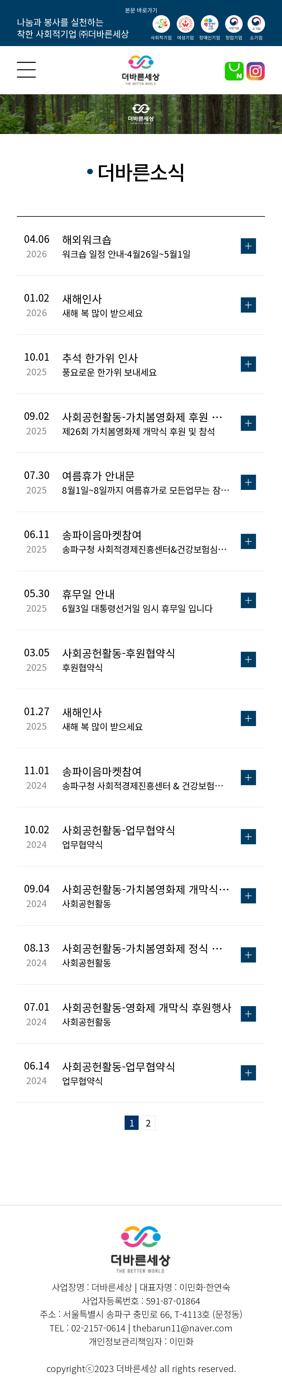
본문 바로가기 (141, 10)
